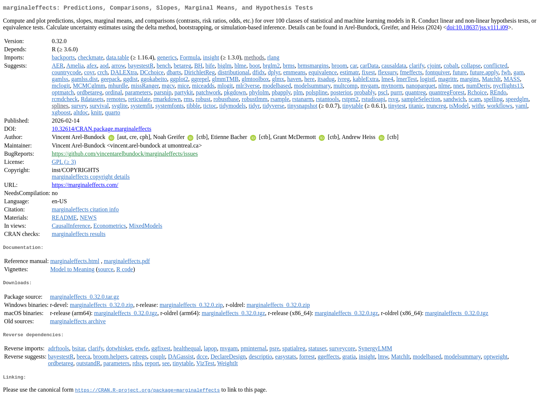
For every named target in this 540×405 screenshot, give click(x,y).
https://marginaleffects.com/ (85, 186)
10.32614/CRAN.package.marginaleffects (101, 130)
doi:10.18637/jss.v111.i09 (477, 29)
